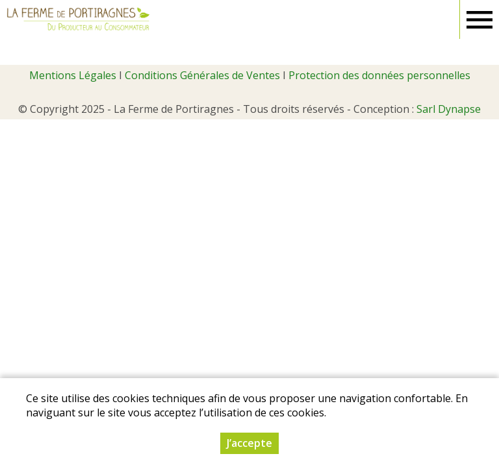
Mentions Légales (72, 75)
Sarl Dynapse (448, 109)
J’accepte (249, 443)
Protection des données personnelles (379, 75)
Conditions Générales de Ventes (202, 75)
